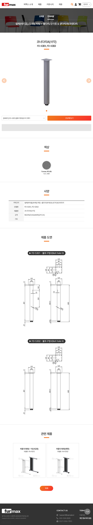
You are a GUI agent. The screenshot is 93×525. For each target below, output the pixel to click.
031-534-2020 (64, 518)
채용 (60, 4)
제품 (39, 4)
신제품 (41, 16)
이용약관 (82, 515)
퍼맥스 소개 (28, 4)
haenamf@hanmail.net (66, 515)
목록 (46, 490)
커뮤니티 (50, 4)
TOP (87, 512)
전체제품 (50, 16)
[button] (46, 110)
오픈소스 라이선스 (6, 522)
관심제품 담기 (69, 118)
